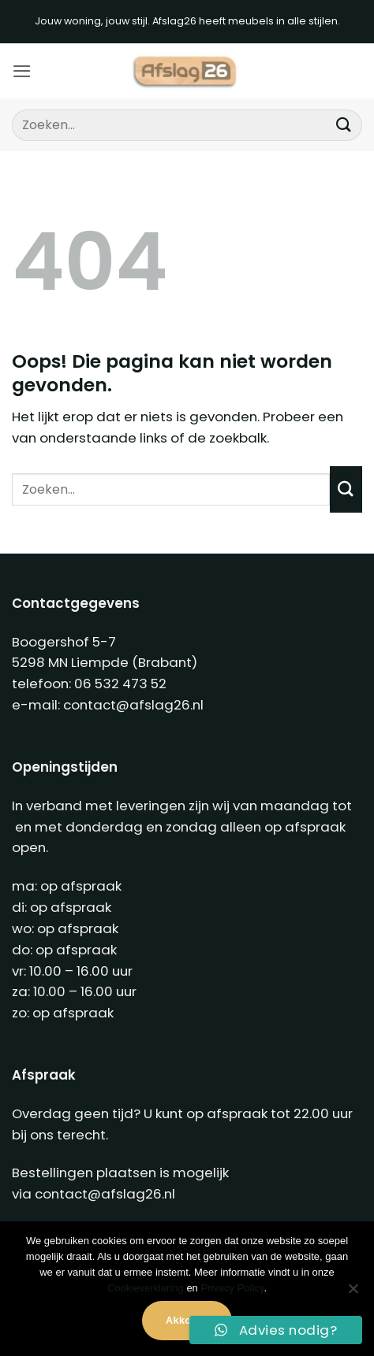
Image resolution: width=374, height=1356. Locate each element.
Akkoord (187, 1320)
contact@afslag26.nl (133, 704)
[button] (22, 71)
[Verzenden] (343, 124)
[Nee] (352, 1293)
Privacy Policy (232, 1288)
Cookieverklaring (145, 1288)
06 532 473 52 (120, 683)
